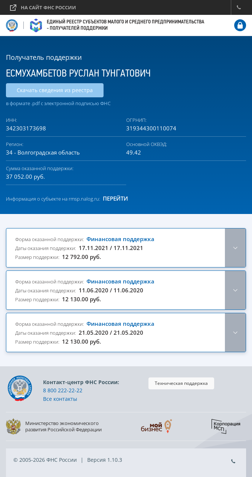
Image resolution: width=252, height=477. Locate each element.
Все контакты (60, 398)
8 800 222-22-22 (62, 390)
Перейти (115, 198)
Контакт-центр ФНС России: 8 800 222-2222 (238, 7)
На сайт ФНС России (48, 7)
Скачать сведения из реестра (55, 90)
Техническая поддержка (181, 383)
